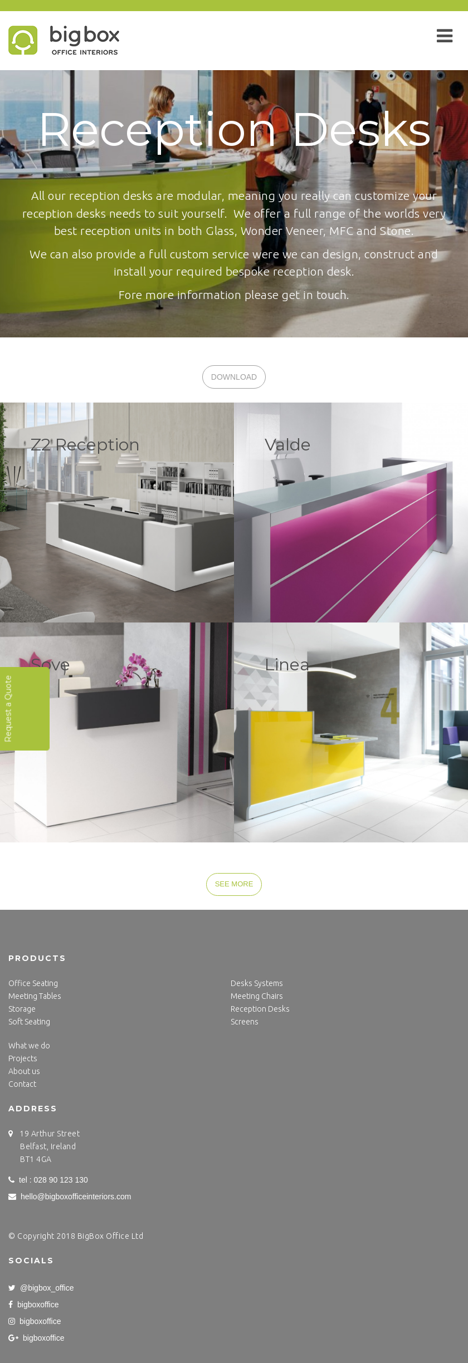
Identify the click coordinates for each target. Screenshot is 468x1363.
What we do (29, 1045)
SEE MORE (234, 884)
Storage (22, 1008)
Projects (22, 1058)
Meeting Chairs (257, 996)
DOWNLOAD (234, 376)
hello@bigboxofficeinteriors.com (69, 1196)
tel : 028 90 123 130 (48, 1179)
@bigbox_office (41, 1287)
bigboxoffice (33, 1304)
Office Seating (33, 983)
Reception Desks (260, 1008)
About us (24, 1071)
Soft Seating (29, 1021)
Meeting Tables (34, 996)
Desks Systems (257, 983)
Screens (245, 1021)
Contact (22, 1084)
